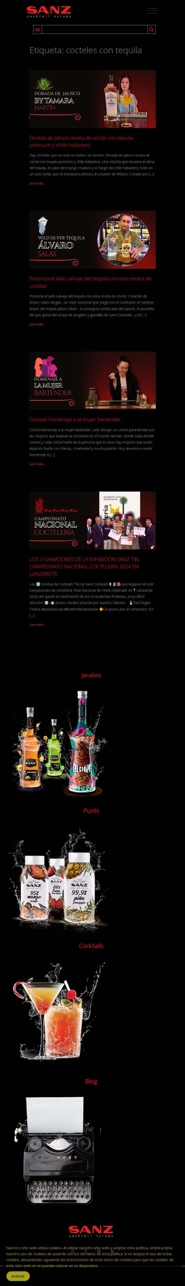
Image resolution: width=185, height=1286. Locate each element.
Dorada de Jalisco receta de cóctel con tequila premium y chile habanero (81, 141)
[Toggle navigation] (152, 11)
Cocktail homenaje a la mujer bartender (75, 419)
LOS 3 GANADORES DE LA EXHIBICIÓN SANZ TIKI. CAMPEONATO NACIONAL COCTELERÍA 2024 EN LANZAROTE (84, 566)
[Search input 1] (95, 29)
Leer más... (37, 183)
